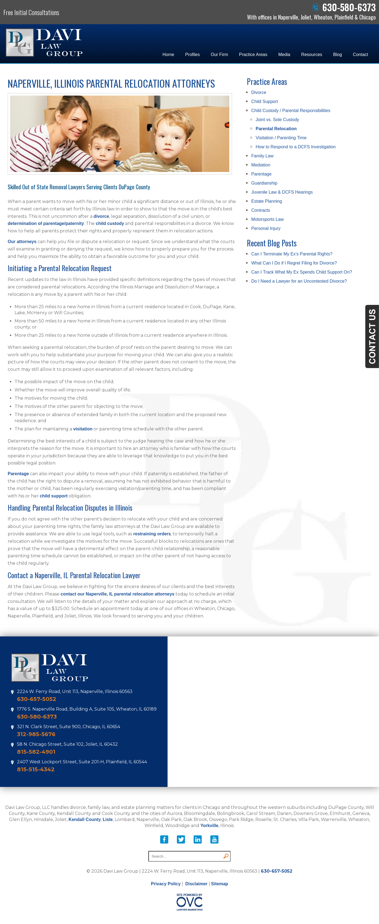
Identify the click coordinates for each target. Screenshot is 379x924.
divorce (101, 216)
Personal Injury (266, 228)
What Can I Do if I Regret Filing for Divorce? (294, 263)
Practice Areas (253, 54)
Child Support (264, 101)
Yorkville (209, 825)
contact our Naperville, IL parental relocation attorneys (117, 594)
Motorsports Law (267, 219)
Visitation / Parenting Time (281, 137)
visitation (82, 429)
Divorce (258, 92)
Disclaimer (196, 883)
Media (284, 54)
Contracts (260, 210)
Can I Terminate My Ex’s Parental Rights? (291, 254)
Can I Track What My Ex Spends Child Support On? (301, 272)
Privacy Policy (166, 883)
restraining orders (152, 533)
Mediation (260, 165)
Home (168, 54)
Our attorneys (22, 241)
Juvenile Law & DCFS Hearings (282, 192)
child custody (110, 223)
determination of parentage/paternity (46, 223)
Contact (360, 54)
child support (53, 496)
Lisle (107, 819)
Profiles (192, 54)
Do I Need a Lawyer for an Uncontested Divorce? (299, 281)
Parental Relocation (276, 128)
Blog (337, 54)
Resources (311, 54)
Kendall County (85, 819)
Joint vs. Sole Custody (277, 119)
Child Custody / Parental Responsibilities (290, 110)
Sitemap (219, 883)
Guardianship (264, 183)
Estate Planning (266, 201)
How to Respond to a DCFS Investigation (296, 146)
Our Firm (219, 54)
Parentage (18, 473)
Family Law (262, 156)
